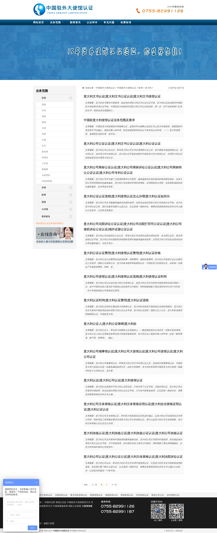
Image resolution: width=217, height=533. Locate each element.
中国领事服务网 (60, 506)
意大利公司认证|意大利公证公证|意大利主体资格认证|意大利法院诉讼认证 (133, 456)
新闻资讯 (75, 22)
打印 (181, 88)
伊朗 (44, 134)
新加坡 (45, 151)
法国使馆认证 (61, 495)
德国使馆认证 (111, 495)
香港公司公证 (157, 495)
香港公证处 (61, 502)
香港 (44, 104)
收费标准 (126, 22)
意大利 (148, 88)
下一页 (114, 485)
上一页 (94, 485)
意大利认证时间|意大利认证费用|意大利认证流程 (116, 300)
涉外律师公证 (173, 495)
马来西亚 (46, 175)
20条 (86, 485)
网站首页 (38, 22)
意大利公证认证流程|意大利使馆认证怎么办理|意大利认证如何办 (127, 196)
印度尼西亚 (47, 181)
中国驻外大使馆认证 (63, 8)
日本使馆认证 (142, 495)
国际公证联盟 (74, 506)
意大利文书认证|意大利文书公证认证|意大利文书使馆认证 (122, 96)
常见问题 (109, 22)
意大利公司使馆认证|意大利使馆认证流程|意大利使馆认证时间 (125, 276)
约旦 (44, 146)
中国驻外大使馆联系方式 (78, 502)
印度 (44, 140)
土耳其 (45, 163)
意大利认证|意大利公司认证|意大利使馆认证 (113, 380)
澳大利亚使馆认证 (78, 495)
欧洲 (140, 88)
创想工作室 (49, 523)
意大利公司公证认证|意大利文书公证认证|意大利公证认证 (122, 143)
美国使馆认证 (96, 495)
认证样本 (92, 22)
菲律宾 (45, 157)
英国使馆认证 (127, 495)
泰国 (44, 122)
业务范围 (57, 23)
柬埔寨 (45, 169)
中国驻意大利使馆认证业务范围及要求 (109, 120)
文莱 (44, 128)
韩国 (44, 116)
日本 (44, 110)
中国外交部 (49, 502)
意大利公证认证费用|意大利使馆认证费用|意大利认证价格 (122, 253)
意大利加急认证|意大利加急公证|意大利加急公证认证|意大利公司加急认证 (133, 433)
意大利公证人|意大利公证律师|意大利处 (110, 323)
